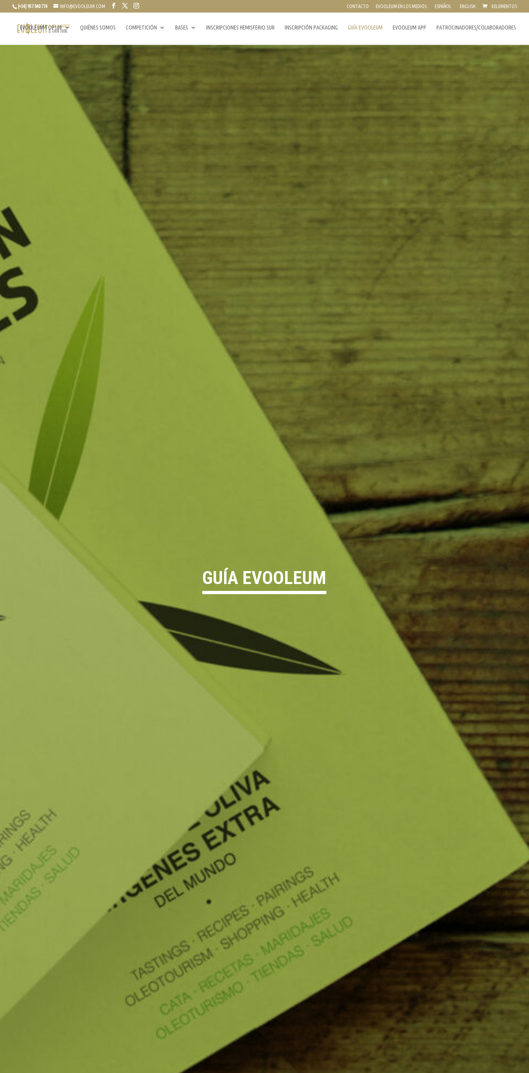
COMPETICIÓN (141, 28)
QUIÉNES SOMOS (98, 28)
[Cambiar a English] (467, 8)
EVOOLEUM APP (409, 28)
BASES (181, 28)
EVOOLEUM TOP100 (41, 28)
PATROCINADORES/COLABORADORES (476, 28)
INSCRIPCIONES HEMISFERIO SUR (240, 28)
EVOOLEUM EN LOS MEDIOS (401, 6)
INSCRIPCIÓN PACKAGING (311, 28)
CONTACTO (358, 6)
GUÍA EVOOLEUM (365, 28)
